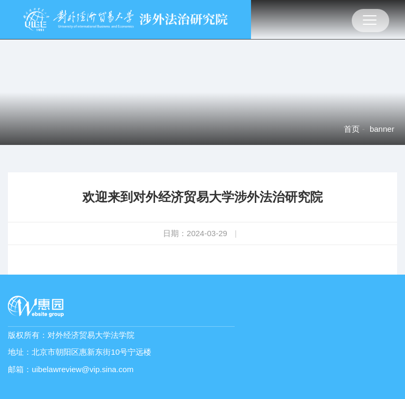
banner (382, 128)
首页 (352, 128)
